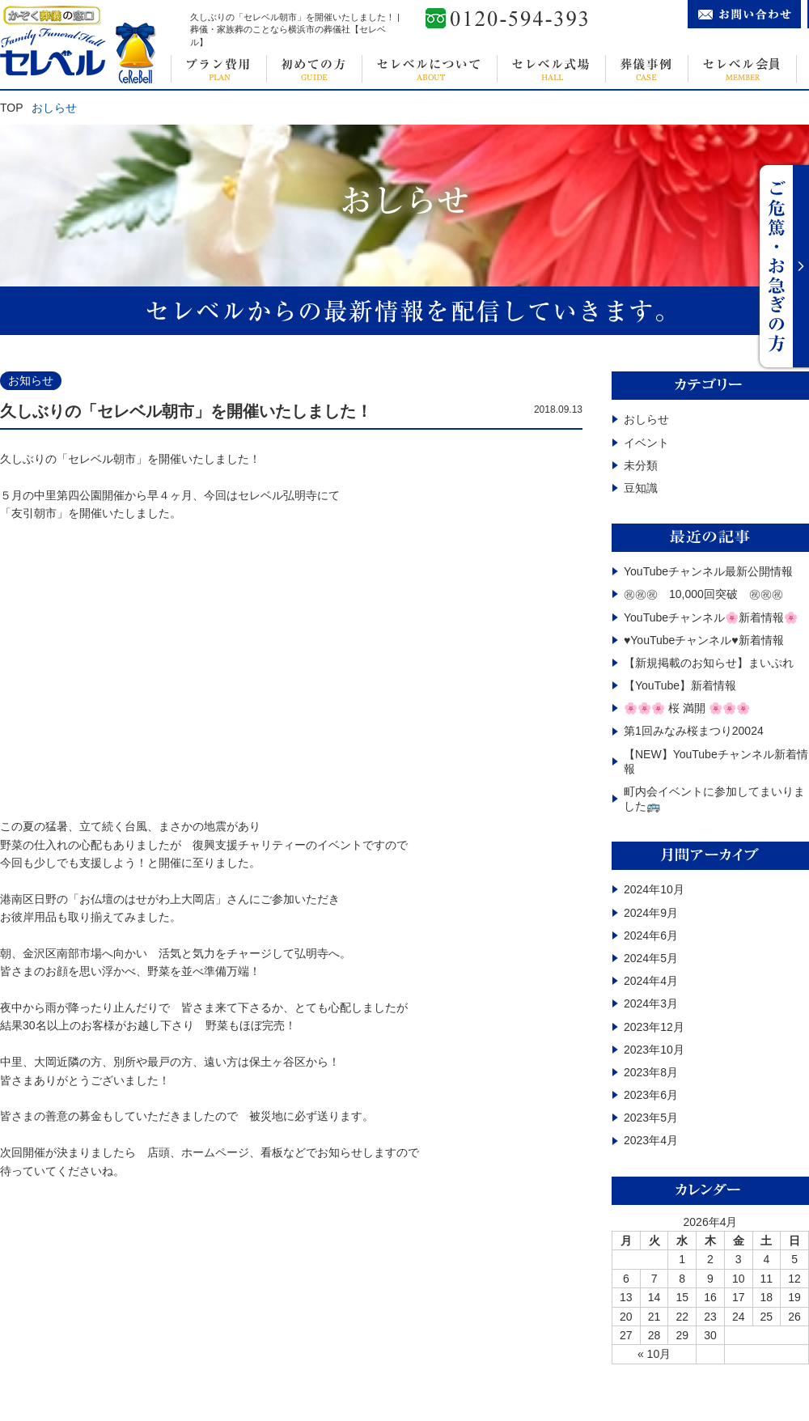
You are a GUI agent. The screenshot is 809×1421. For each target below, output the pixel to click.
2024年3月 (651, 1003)
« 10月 (654, 1353)
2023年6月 (651, 1094)
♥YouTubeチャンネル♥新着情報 (704, 640)
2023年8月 (651, 1072)
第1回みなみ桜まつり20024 (694, 730)
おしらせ (646, 419)
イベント (646, 442)
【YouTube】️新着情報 (680, 685)
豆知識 (641, 487)
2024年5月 (651, 958)
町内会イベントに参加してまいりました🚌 (714, 798)
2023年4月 (651, 1140)
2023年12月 (654, 1026)
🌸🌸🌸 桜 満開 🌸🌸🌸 (687, 708)
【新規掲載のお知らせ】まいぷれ (709, 662)
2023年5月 (651, 1117)
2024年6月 (651, 935)
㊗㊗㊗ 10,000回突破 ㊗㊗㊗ (703, 593)
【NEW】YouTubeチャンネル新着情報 (716, 761)
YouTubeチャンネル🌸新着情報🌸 (711, 617)
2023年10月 (654, 1049)
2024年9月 (651, 912)
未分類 (641, 465)
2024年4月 (651, 980)
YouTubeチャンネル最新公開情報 (708, 571)
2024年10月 (654, 889)
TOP (11, 107)
